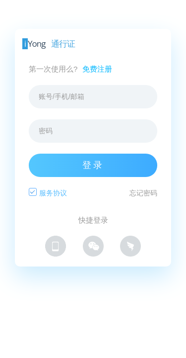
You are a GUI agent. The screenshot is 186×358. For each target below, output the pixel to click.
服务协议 (53, 193)
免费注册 (97, 69)
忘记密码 (143, 193)
